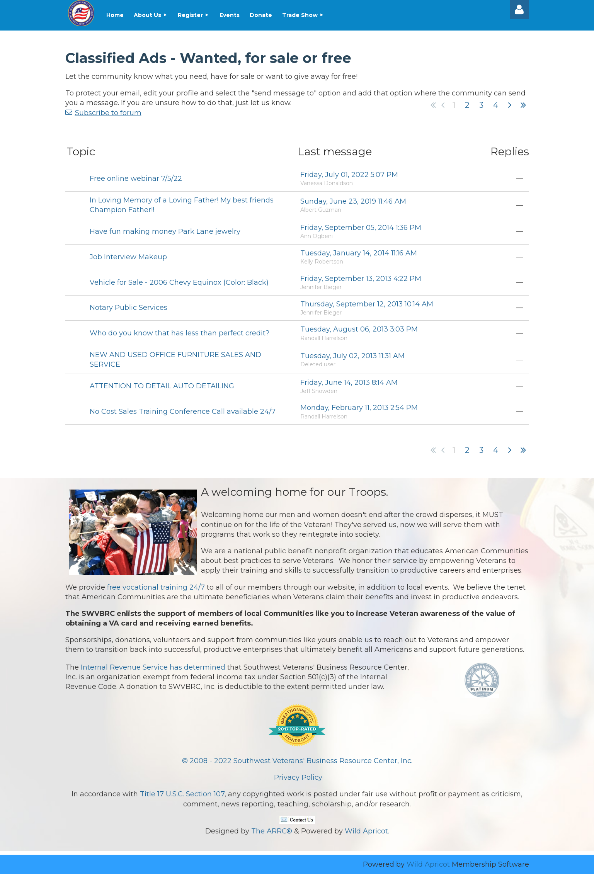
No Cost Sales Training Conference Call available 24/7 (183, 411)
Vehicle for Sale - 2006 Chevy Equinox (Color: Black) (179, 282)
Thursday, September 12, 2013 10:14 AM (366, 304)
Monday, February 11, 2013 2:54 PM (359, 407)
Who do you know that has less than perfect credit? (179, 333)
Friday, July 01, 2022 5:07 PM (349, 174)
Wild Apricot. (367, 831)
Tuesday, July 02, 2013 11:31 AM (352, 356)
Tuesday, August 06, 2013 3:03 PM (359, 329)
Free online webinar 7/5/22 (136, 178)
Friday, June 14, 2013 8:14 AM (349, 382)
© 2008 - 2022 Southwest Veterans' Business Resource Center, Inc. (297, 761)
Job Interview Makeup (128, 257)
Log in (519, 9)
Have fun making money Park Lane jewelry (165, 231)
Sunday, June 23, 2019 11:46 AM (353, 201)
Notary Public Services (128, 307)
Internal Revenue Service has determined (153, 667)
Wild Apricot (428, 864)
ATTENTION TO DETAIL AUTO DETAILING (162, 386)
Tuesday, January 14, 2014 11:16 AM (358, 253)
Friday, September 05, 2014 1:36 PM (360, 227)
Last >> (523, 105)
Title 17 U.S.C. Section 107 (182, 794)
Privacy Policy (298, 777)
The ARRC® (271, 831)
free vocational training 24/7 (156, 587)
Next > (510, 105)
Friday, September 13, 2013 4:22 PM (360, 278)
